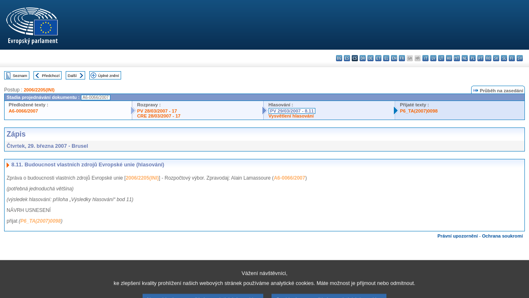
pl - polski (472, 58)
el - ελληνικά (386, 58)
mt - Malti (457, 58)
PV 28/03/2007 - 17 (157, 110)
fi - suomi (512, 58)
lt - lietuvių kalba (441, 58)
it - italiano (425, 58)
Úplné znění (108, 75)
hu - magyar (449, 58)
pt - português (480, 58)
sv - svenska (520, 58)
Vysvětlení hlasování (291, 115)
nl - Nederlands (465, 58)
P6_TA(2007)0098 (419, 110)
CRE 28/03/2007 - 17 (159, 115)
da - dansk (363, 58)
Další (72, 75)
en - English (394, 58)
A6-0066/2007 (23, 110)
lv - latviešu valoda (433, 58)
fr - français (402, 58)
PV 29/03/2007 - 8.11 (292, 110)
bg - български (339, 58)
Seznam (20, 75)
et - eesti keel (378, 58)
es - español (347, 58)
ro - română (488, 58)
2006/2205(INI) (39, 89)
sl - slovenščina (504, 58)
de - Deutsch (370, 58)
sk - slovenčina (496, 58)
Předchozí (51, 75)
